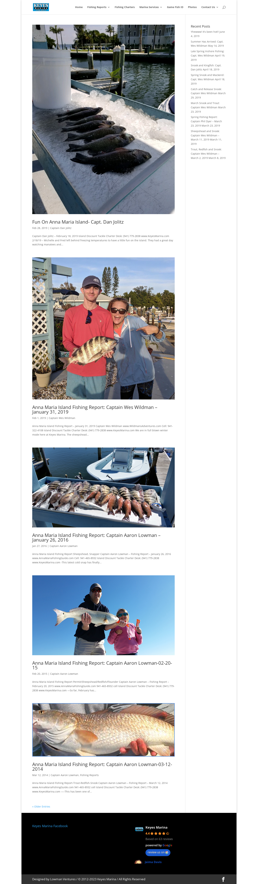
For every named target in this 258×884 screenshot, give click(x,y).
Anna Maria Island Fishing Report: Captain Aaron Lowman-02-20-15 (102, 665)
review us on (158, 852)
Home (79, 7)
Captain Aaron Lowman (64, 546)
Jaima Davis (153, 862)
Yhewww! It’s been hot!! (205, 31)
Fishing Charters (125, 7)
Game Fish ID (175, 7)
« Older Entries (41, 806)
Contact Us (208, 7)
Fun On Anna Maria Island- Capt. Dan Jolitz (78, 222)
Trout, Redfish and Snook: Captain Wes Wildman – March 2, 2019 (206, 154)
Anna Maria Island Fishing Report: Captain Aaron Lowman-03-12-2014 (102, 766)
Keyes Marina (156, 827)
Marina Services (149, 7)
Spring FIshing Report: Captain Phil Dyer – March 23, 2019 (206, 121)
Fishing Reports (96, 7)
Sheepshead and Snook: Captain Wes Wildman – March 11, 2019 (205, 135)
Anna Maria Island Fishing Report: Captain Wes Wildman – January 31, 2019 (94, 409)
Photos (192, 7)
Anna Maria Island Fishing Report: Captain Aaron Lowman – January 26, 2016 (96, 537)
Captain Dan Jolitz (60, 228)
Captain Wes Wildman (62, 418)
